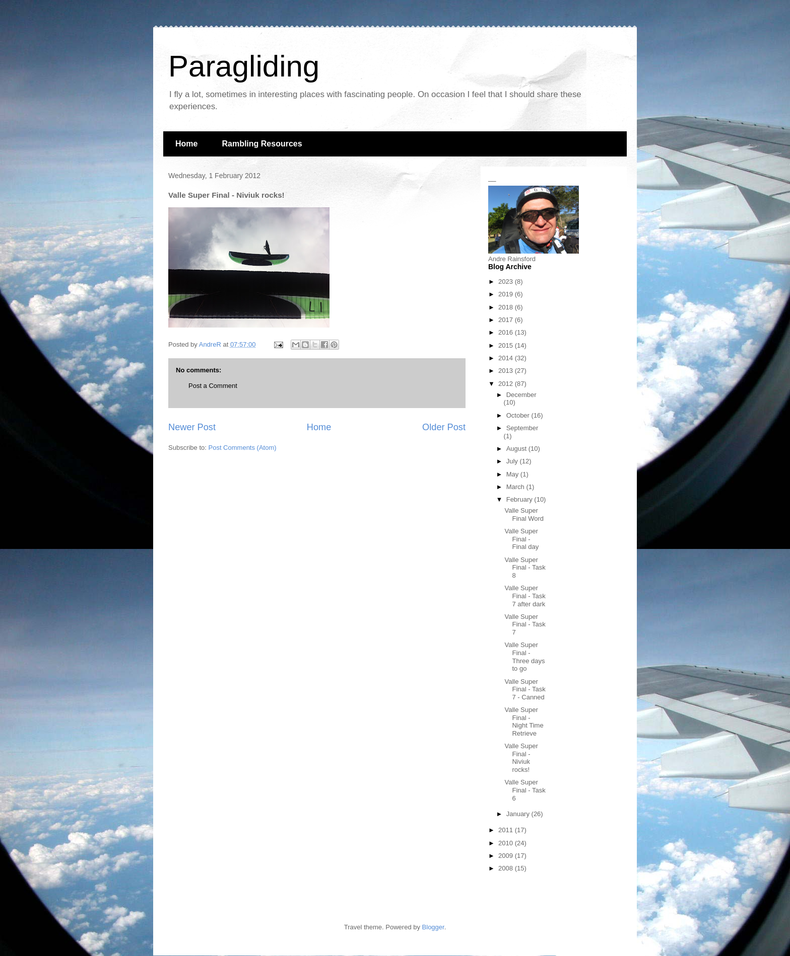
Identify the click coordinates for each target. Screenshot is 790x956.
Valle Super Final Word (524, 514)
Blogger (433, 927)
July (513, 461)
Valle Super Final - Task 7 (524, 624)
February (520, 499)
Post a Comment (212, 385)
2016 (506, 332)
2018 (506, 307)
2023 (506, 281)
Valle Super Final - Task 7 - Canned (524, 689)
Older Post (444, 427)
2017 (506, 320)
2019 (506, 294)
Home (186, 143)
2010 (506, 843)
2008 (506, 868)
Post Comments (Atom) (243, 447)
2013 (506, 370)
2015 (506, 345)
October (519, 415)
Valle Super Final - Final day (521, 538)
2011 (506, 830)
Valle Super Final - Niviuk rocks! (521, 757)
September (522, 428)
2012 (506, 383)
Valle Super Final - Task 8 (524, 567)
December (521, 395)
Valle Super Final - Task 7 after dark (524, 595)
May (513, 474)
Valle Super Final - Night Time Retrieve (523, 721)
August (517, 448)
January (519, 814)
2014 (506, 358)
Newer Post (192, 427)
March (516, 487)
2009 (506, 855)
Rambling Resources (262, 143)
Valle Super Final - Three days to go (524, 656)
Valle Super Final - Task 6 (524, 790)
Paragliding (243, 66)
